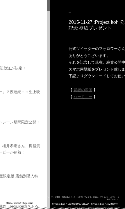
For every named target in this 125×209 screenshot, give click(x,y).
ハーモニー (83, 97)
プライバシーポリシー (108, 197)
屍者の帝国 (83, 90)
